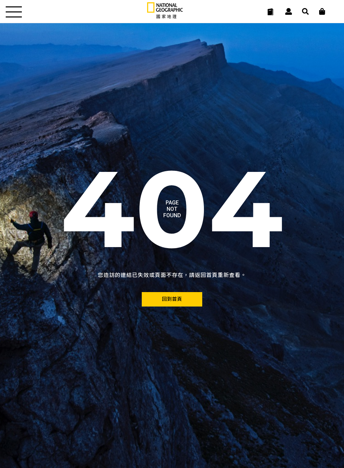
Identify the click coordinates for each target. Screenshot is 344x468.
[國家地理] (165, 17)
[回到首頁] (172, 299)
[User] (288, 12)
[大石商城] (322, 12)
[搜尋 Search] (305, 12)
